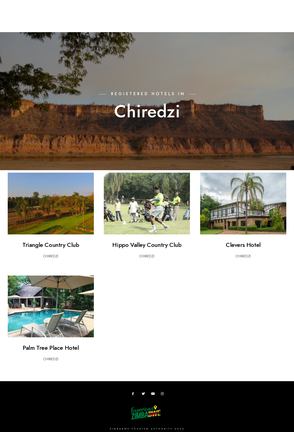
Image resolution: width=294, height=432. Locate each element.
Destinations (53, 20)
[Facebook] (134, 394)
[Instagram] (163, 394)
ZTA (206, 20)
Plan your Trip (84, 20)
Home (29, 20)
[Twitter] (144, 394)
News (248, 20)
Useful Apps (227, 20)
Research (168, 20)
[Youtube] (153, 394)
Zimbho (189, 20)
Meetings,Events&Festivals (128, 20)
